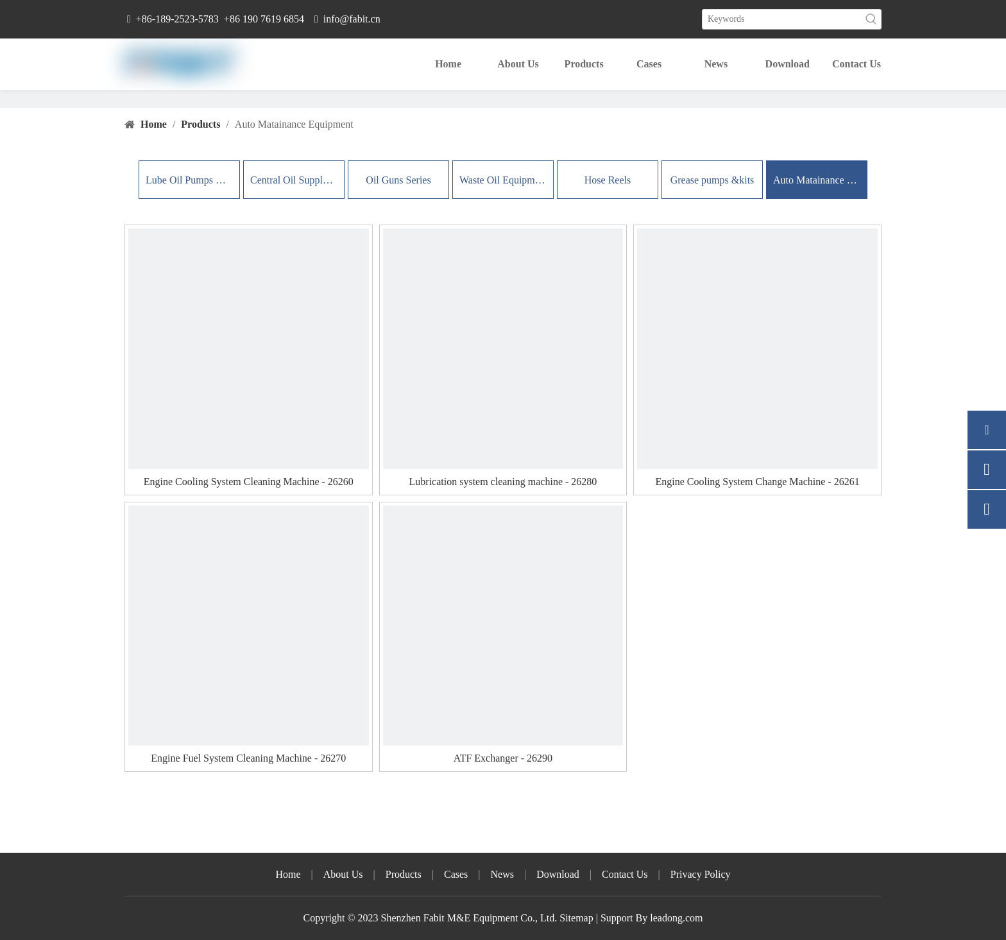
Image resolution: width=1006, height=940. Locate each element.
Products (404, 874)
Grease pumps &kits (712, 180)
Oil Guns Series (398, 180)
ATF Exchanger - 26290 (503, 758)
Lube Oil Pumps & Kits (189, 180)
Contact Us (625, 874)
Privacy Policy (700, 874)
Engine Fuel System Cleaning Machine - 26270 (248, 758)
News (502, 874)
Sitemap (576, 917)
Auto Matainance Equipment (816, 180)
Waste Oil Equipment (503, 180)
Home (287, 874)
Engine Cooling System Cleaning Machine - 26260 (249, 481)
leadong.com (675, 917)
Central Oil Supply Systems (293, 180)
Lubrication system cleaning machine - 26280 (503, 481)
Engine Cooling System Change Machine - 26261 (757, 481)
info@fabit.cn (351, 18)
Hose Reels (607, 180)
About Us (343, 874)
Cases (456, 874)
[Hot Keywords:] (871, 19)
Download (557, 874)
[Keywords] (782, 19)
